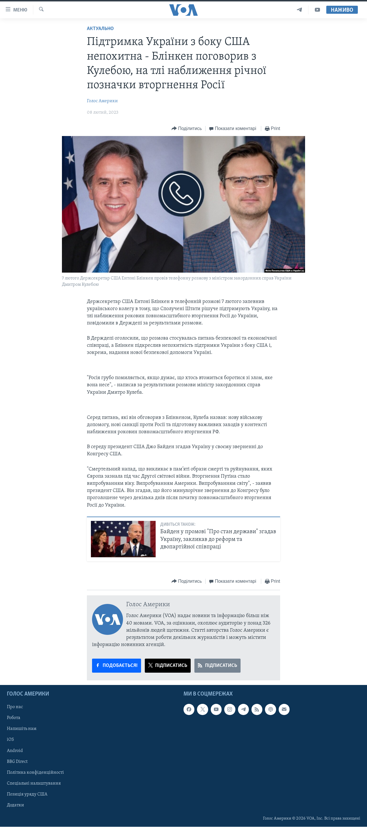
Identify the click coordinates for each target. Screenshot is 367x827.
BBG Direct (17, 761)
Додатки (15, 805)
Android (15, 751)
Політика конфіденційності (35, 772)
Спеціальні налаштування (34, 783)
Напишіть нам (21, 729)
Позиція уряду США (27, 794)
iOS (10, 740)
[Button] (186, 129)
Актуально (100, 28)
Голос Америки (102, 101)
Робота (13, 718)
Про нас (15, 707)
